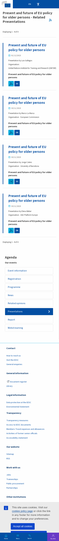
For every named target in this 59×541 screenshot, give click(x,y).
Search (29, 538)
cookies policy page (22, 511)
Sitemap (10, 454)
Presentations (15, 311)
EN (17, 132)
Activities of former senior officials (21, 433)
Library (9, 386)
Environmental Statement (17, 407)
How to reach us (13, 356)
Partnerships (12, 488)
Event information (17, 271)
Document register (17, 382)
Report (11, 320)
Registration (14, 279)
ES (17, 83)
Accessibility (38, 4)
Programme (14, 287)
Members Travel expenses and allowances (25, 429)
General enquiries (14, 364)
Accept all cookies (22, 526)
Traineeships (12, 479)
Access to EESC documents (18, 425)
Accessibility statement (17, 438)
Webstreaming (15, 328)
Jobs (8, 475)
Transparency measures (17, 420)
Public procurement (15, 483)
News (11, 295)
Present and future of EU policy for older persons (27, 47)
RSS (51, 20)
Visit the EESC (12, 360)
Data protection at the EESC (18, 402)
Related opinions (17, 303)
